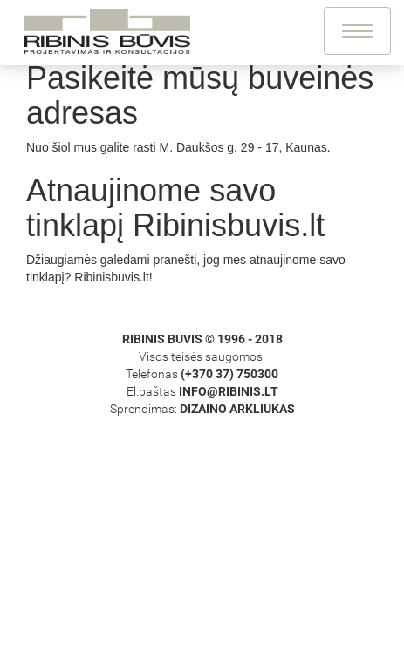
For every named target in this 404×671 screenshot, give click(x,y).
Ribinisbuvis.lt (111, 277)
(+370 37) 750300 (229, 374)
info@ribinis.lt (228, 391)
